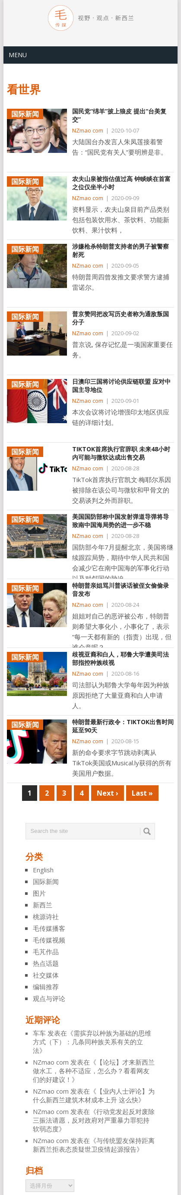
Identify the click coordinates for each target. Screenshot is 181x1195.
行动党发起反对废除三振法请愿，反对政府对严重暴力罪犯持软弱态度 (94, 1120)
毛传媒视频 (49, 940)
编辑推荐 (46, 986)
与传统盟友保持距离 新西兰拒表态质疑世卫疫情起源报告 (94, 1144)
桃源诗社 (46, 916)
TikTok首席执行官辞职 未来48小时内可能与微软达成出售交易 (121, 453)
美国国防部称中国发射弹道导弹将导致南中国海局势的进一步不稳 (120, 520)
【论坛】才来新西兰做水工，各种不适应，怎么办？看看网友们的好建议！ (94, 1071)
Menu (18, 55)
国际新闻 (46, 881)
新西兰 (42, 904)
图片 (39, 893)
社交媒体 (46, 975)
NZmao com (87, 130)
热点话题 (46, 963)
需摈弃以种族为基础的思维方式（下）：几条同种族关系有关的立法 (92, 1042)
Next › (107, 793)
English (43, 869)
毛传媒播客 (49, 928)
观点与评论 (49, 998)
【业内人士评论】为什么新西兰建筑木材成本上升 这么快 (94, 1095)
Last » (142, 793)
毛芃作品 (46, 951)
